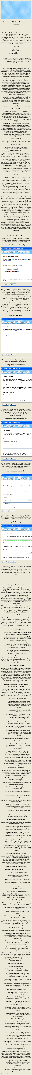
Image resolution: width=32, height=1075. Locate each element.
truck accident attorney (10, 177)
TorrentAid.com (16, 1)
